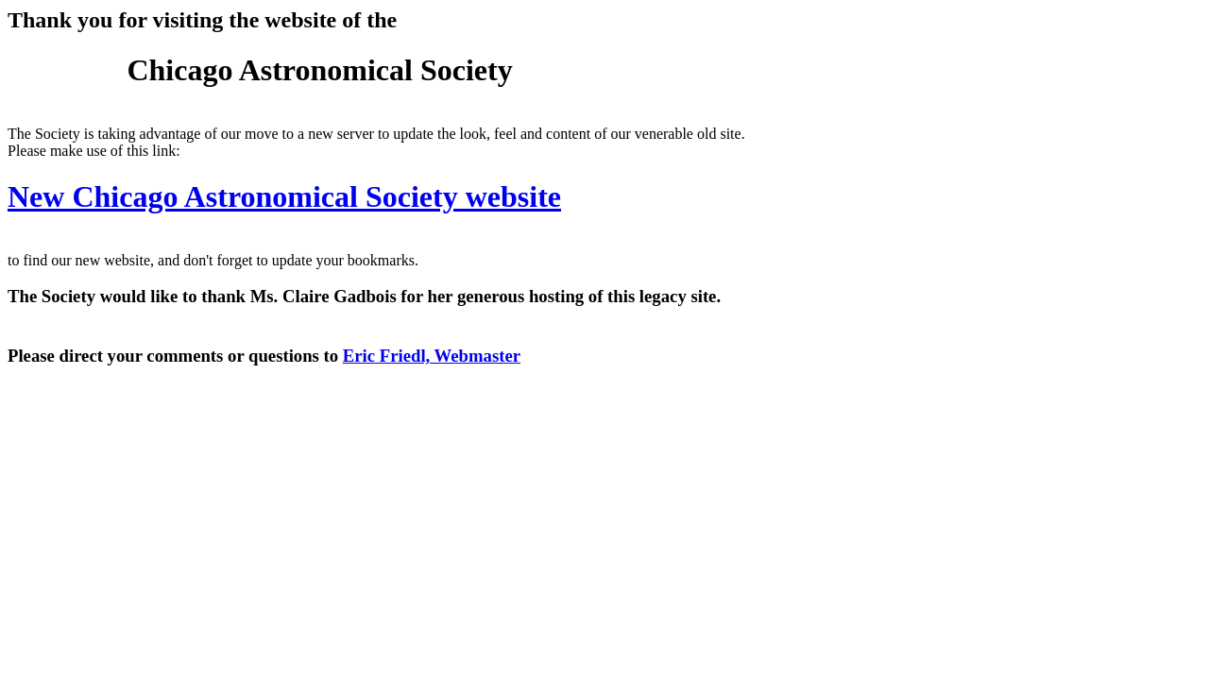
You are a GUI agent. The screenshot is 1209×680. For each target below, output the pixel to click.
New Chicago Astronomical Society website (284, 196)
